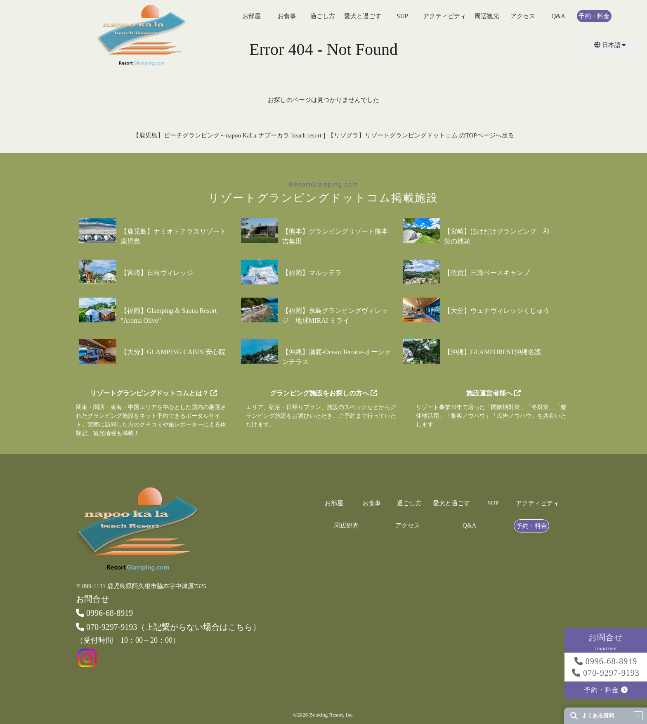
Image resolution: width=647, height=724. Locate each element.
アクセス (522, 16)
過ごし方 (322, 16)
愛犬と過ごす (362, 16)
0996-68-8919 (605, 661)
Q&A (558, 16)
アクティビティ (444, 16)
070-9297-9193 (605, 672)
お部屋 (251, 16)
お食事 (287, 16)
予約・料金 (594, 16)
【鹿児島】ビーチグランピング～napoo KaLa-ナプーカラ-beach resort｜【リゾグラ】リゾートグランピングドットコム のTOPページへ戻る (323, 135)
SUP (402, 16)
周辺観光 (487, 16)
